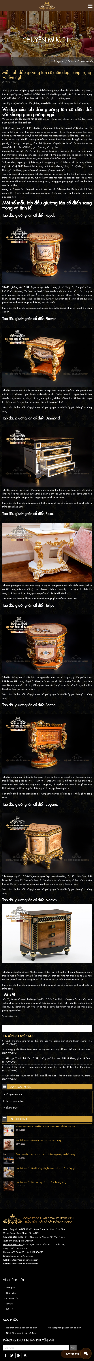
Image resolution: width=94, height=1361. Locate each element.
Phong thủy (10, 1107)
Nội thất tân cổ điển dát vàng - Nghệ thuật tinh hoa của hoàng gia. (46, 1168)
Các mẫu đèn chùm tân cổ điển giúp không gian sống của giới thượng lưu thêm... (47, 1077)
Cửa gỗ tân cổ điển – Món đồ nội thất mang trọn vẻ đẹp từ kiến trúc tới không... (47, 1068)
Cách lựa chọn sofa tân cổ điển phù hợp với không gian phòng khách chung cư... (47, 1042)
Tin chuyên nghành (14, 1101)
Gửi (73, 1347)
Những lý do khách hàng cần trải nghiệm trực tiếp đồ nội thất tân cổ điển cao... (47, 1051)
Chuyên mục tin (84, 61)
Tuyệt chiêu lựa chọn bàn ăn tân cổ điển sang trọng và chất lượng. (45, 1154)
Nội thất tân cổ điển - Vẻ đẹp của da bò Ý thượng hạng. (41, 1182)
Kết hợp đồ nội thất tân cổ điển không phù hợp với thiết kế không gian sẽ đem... (47, 1060)
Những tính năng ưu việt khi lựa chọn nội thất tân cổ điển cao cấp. (46, 1126)
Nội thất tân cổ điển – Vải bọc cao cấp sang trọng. (39, 1140)
